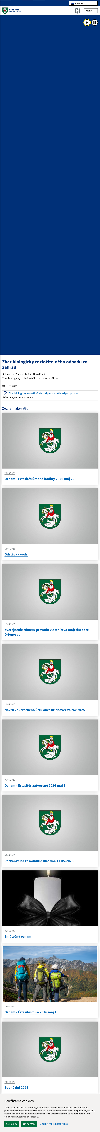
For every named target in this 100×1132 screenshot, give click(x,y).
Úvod (6, 374)
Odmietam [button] (29, 1124)
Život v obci (22, 374)
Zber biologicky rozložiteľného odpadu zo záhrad (30, 378)
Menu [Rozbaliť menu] (91, 10)
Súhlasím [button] (11, 1124)
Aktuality (38, 374)
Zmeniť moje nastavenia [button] (54, 1123)
